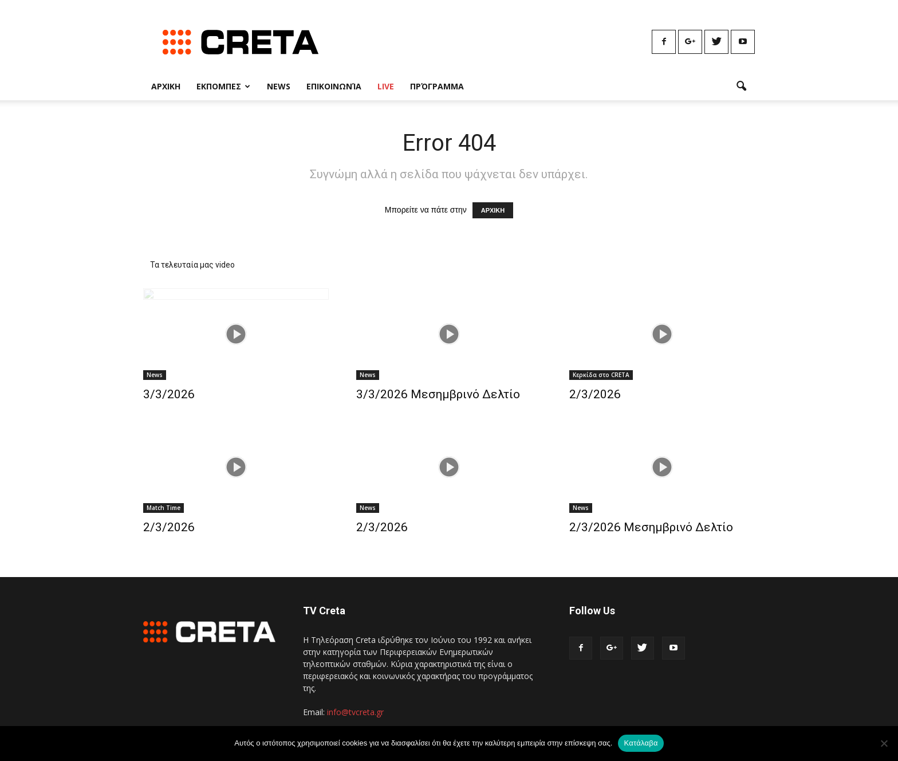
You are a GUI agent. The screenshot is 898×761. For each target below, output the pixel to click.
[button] (741, 86)
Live (385, 86)
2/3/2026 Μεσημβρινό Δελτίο (651, 527)
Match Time (163, 508)
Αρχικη (165, 86)
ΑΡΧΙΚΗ (493, 210)
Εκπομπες (223, 86)
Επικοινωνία (333, 86)
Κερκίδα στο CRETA (601, 375)
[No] (883, 743)
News (278, 86)
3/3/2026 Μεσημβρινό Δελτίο (438, 394)
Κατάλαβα (640, 743)
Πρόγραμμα (437, 86)
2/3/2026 (595, 394)
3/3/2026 (169, 394)
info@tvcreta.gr (355, 712)
